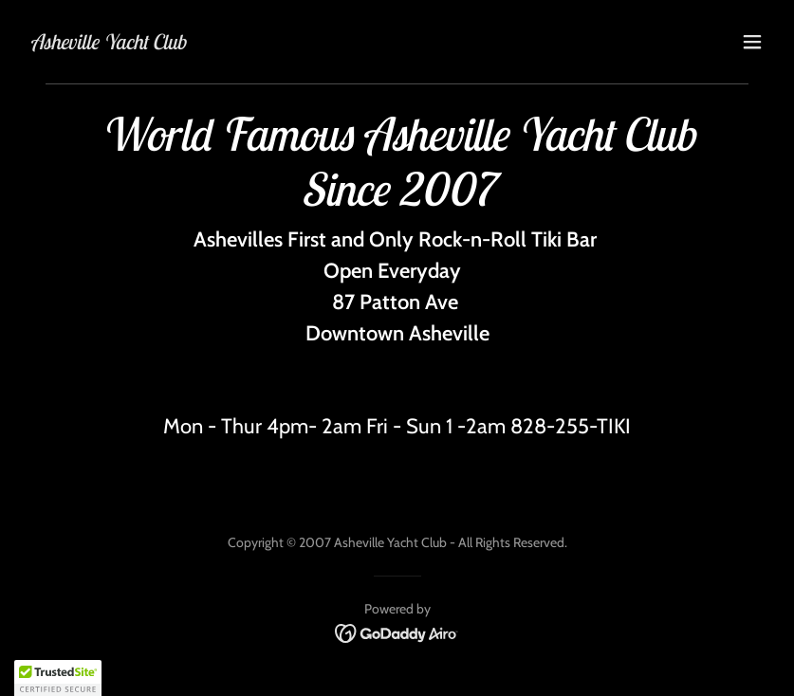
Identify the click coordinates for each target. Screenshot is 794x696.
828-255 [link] (549, 426)
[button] (752, 42)
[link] (107, 44)
